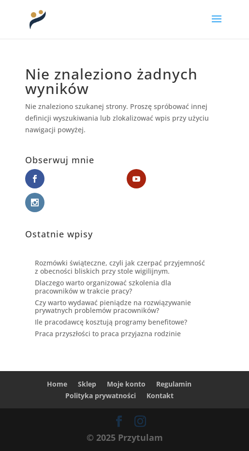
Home (57, 384)
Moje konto (126, 384)
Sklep (87, 384)
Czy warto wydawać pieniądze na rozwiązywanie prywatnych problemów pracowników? (113, 306)
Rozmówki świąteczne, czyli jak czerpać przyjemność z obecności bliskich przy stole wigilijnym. (120, 267)
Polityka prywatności (100, 395)
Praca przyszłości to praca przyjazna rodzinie (108, 333)
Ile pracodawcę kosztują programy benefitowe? (111, 322)
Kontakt (160, 395)
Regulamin (173, 384)
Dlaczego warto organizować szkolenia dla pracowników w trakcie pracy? (103, 286)
